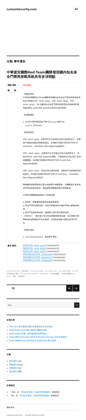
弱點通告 (13, 364)
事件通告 (25, 271)
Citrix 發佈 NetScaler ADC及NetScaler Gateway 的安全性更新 (38, 337)
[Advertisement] (43, 37)
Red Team (44, 274)
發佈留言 (21, 276)
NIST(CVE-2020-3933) (34, 245)
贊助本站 (11, 407)
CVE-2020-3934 (50, 271)
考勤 (14, 276)
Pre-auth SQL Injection (29, 274)
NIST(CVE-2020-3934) (34, 248)
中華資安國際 (54, 274)
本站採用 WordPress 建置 (34, 415)
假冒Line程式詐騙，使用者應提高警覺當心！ (29, 333)
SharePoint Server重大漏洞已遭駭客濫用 (28, 330)
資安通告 (13, 371)
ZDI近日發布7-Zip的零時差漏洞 (35, 392)
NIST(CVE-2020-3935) (34, 251)
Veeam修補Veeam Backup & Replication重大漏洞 (32, 340)
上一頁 (68, 291)
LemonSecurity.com (22, 9)
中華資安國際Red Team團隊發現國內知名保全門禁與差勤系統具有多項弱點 (42, 74)
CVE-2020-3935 (64, 271)
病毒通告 (13, 368)
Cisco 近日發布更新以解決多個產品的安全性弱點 (31, 326)
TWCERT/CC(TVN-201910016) (38, 254)
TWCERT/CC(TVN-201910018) (37, 260)
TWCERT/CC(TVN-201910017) (37, 257)
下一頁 (75, 291)
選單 (76, 9)
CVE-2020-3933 (37, 271)
